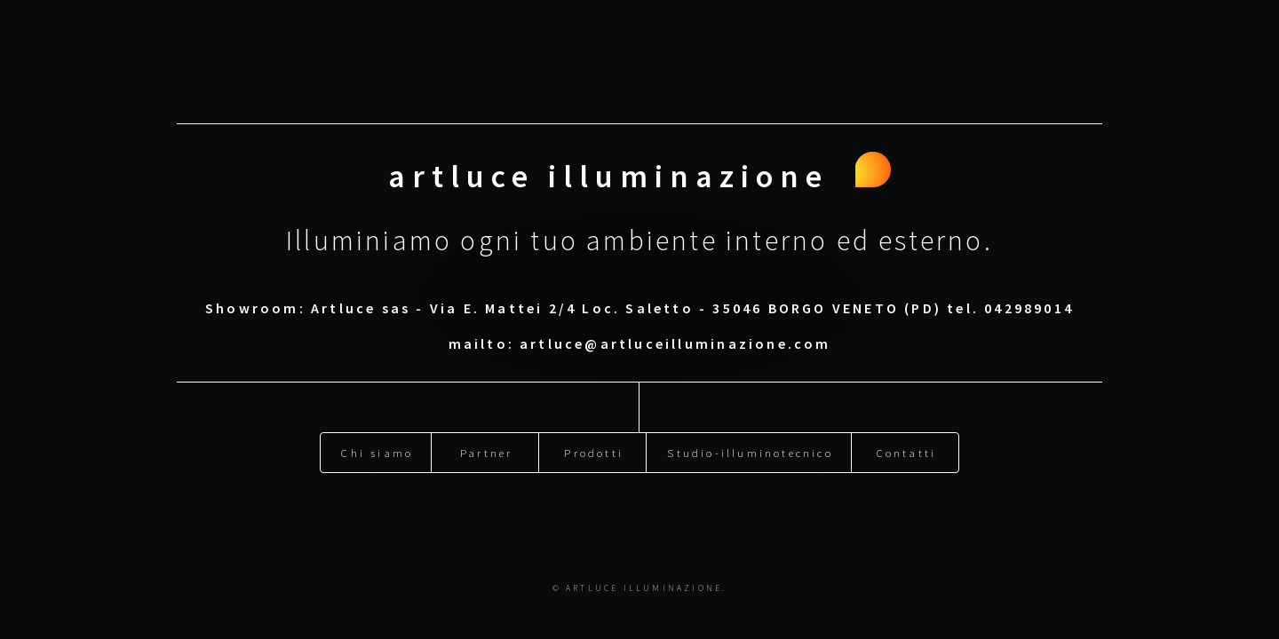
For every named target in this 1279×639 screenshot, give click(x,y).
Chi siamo (377, 448)
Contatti (907, 448)
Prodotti (594, 448)
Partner (486, 448)
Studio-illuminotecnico (749, 448)
